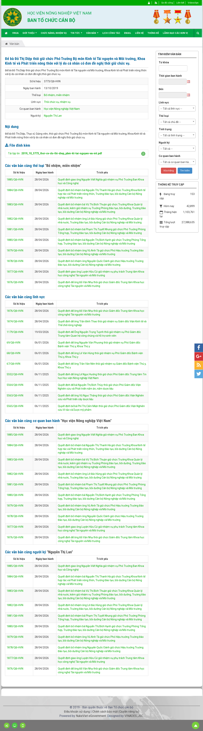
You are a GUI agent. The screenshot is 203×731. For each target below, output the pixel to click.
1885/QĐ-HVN (15, 179)
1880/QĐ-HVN (15, 239)
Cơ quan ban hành (169, 155)
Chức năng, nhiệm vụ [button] (54, 33)
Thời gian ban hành (170, 75)
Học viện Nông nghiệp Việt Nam (62, 108)
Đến (161, 89)
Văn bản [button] (92, 34)
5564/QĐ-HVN (15, 384)
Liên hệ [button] (139, 33)
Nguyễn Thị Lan (53, 115)
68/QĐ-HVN (13, 353)
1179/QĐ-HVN (15, 332)
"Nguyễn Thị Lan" (60, 552)
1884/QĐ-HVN (15, 190)
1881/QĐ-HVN (15, 229)
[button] (143, 153)
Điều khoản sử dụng (77, 711)
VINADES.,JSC (133, 716)
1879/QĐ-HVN (15, 250)
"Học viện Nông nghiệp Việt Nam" (86, 421)
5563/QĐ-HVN (15, 395)
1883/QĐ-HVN (15, 204)
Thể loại (164, 115)
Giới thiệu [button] (30, 34)
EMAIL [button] (127, 33)
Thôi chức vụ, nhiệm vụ (57, 101)
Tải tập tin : (55, 153)
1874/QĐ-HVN (15, 321)
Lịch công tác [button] (111, 33)
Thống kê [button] (153, 33)
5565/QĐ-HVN (15, 406)
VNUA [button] (15, 33)
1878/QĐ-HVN (15, 261)
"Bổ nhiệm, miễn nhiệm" (63, 165)
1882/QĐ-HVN (15, 218)
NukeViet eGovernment (91, 716)
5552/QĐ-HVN (15, 374)
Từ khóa (164, 62)
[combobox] (177, 108)
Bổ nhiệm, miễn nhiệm (57, 95)
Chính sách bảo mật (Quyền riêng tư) (115, 711)
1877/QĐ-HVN (15, 271)
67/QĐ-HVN (13, 363)
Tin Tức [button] (76, 34)
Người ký (164, 142)
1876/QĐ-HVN (15, 282)
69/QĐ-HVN (13, 342)
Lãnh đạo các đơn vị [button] (175, 33)
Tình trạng (165, 129)
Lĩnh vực (164, 102)
